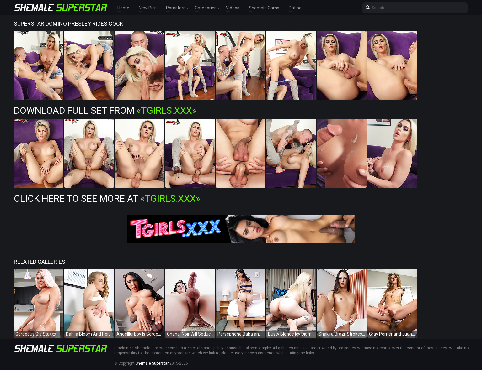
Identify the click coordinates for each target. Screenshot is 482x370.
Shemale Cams (264, 7)
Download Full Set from (105, 110)
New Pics (148, 7)
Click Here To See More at (107, 198)
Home (123, 7)
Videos (232, 7)
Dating (295, 7)
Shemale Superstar (152, 363)
